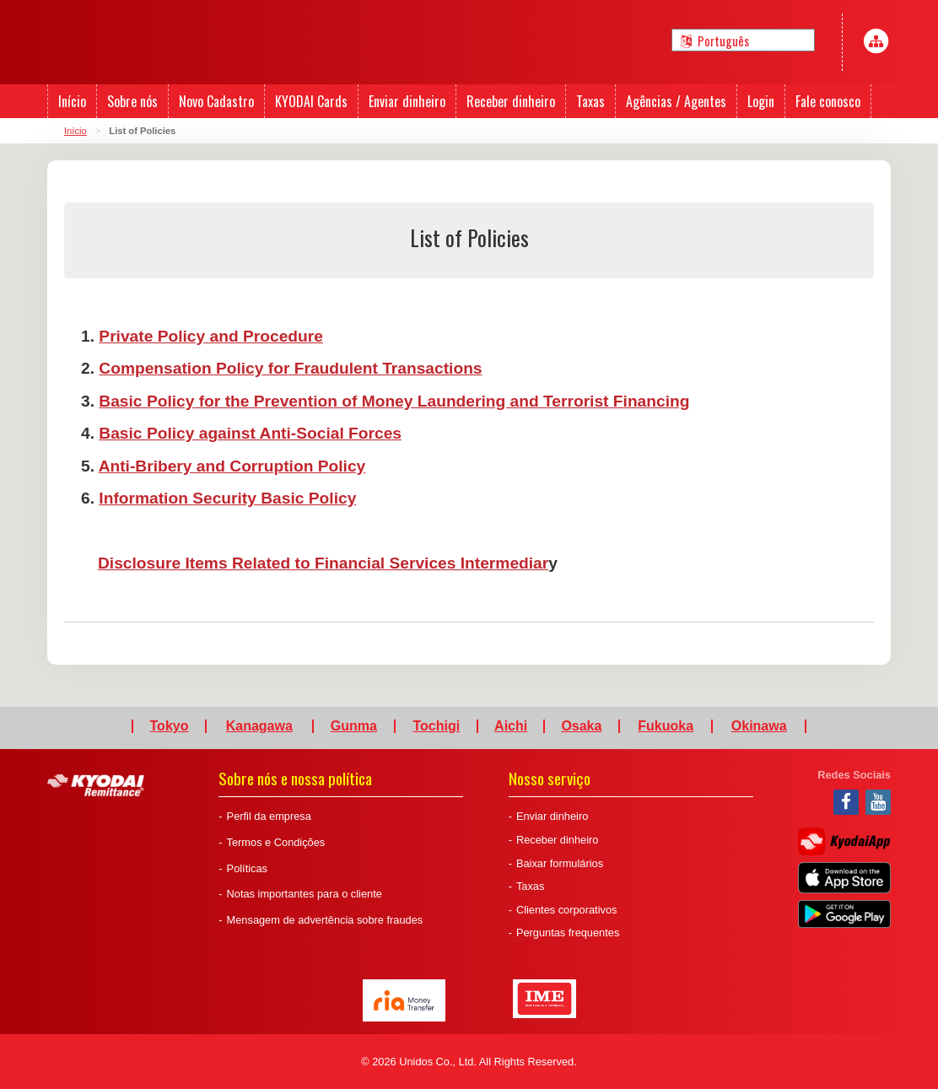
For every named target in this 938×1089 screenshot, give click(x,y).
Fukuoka (665, 726)
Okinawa (759, 726)
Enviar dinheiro (552, 816)
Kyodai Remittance (95, 785)
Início (75, 131)
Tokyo (169, 726)
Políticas (247, 868)
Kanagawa (259, 726)
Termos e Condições (276, 842)
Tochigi (436, 726)
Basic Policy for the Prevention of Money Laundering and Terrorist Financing (394, 401)
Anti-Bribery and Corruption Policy (232, 466)
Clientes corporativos (566, 909)
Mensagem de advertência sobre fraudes (325, 920)
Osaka (581, 726)
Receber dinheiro (557, 839)
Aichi (510, 726)
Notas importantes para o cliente (304, 893)
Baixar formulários (559, 863)
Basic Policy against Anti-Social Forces (250, 433)
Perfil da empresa (269, 816)
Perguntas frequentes (567, 932)
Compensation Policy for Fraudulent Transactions (290, 368)
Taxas (530, 886)
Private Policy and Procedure (211, 336)
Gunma (354, 726)
